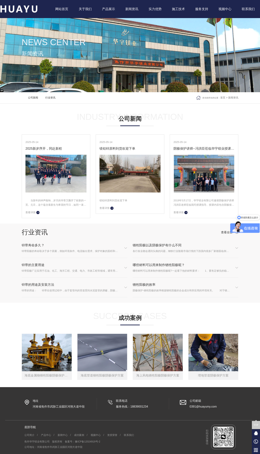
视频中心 (96, 435)
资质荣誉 (112, 435)
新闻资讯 (233, 97)
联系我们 (129, 435)
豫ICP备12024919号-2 (87, 441)
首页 (222, 97)
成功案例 (79, 435)
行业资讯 (50, 97)
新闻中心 (63, 435)
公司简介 (29, 435)
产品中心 (46, 435)
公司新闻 (33, 97)
